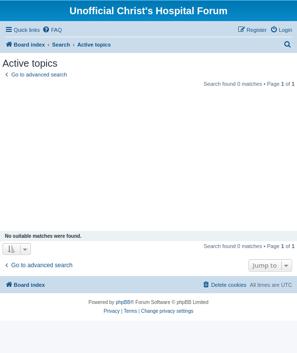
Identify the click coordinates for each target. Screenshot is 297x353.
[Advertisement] (148, 160)
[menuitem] (52, 30)
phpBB (123, 302)
